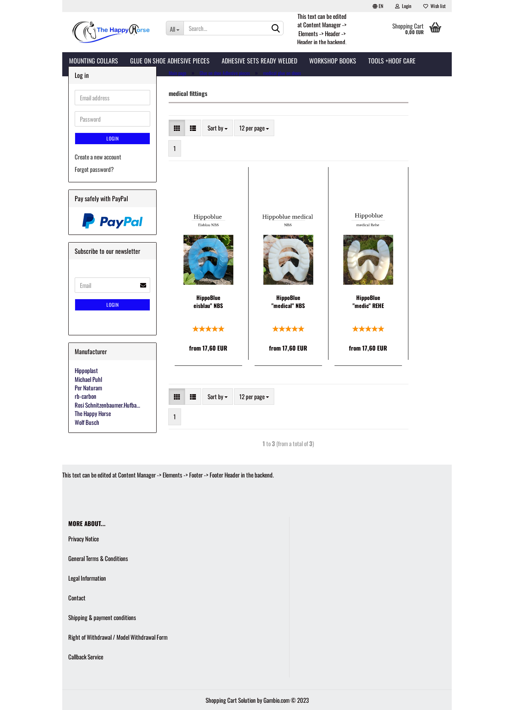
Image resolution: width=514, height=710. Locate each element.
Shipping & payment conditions (102, 617)
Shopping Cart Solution (231, 700)
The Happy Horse (93, 413)
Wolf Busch (87, 422)
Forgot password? (94, 169)
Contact (77, 597)
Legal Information (87, 577)
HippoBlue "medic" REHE (368, 302)
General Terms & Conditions (98, 558)
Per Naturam (88, 387)
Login (403, 5)
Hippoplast (86, 370)
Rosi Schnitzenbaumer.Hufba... (107, 404)
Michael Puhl (88, 379)
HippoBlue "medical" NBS (288, 302)
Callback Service (85, 656)
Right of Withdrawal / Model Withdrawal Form (117, 636)
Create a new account (98, 156)
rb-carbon (85, 396)
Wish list (434, 5)
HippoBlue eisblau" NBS (208, 302)
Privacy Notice (83, 538)
